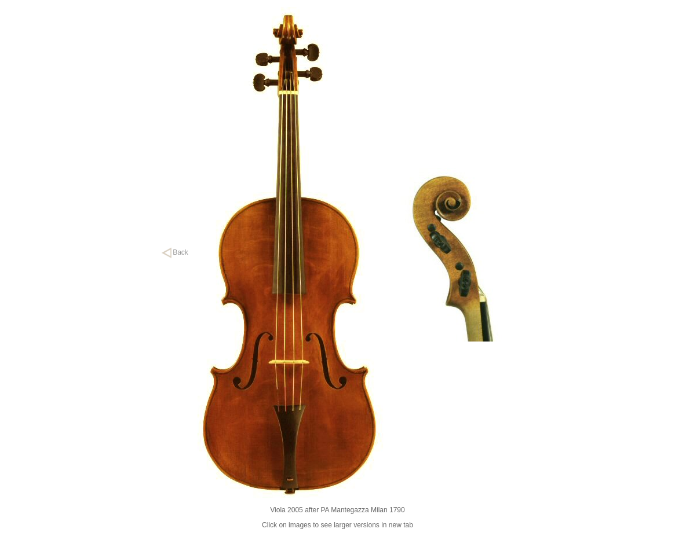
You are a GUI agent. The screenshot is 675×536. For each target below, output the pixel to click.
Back (174, 252)
